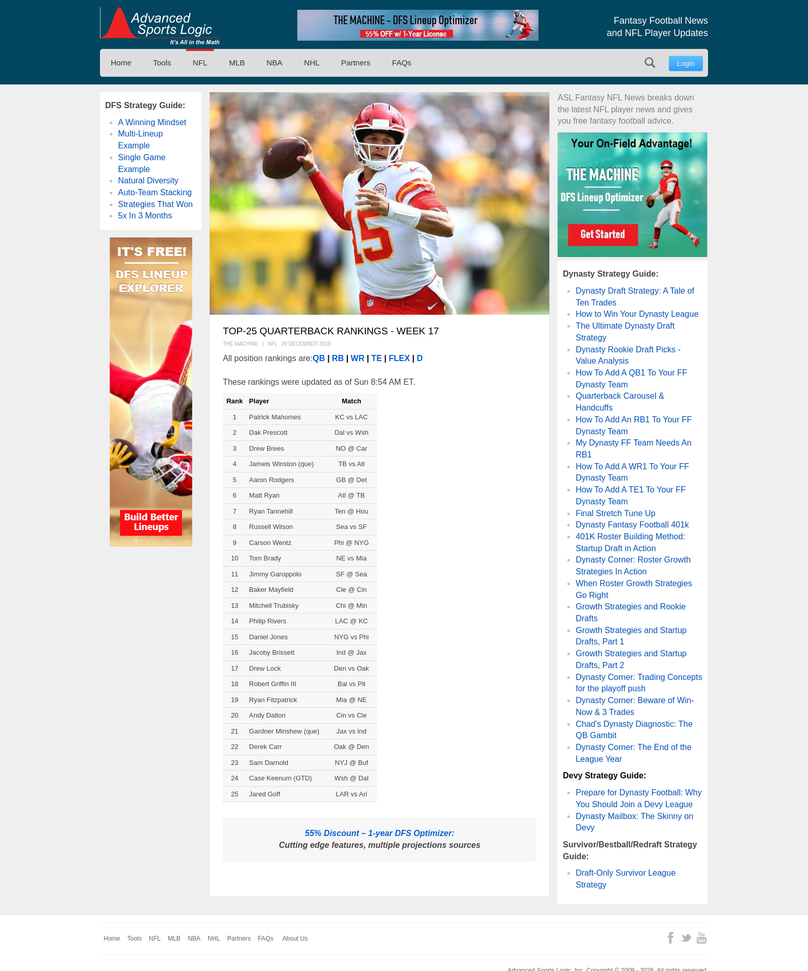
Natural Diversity (148, 180)
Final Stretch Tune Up (615, 513)
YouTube (701, 937)
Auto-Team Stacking (155, 192)
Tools (162, 62)
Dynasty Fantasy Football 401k (632, 524)
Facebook (670, 937)
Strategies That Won (155, 204)
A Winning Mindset (152, 122)
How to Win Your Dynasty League (637, 314)
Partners (356, 62)
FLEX (398, 358)
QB (320, 358)
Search (650, 62)
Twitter (686, 937)
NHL (311, 62)
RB (337, 358)
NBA (274, 62)
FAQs (402, 62)
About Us (295, 938)
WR (358, 358)
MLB (237, 62)
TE (377, 358)
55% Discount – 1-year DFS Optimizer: (379, 833)
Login (686, 63)
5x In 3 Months (145, 215)
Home (121, 62)
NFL (200, 62)
